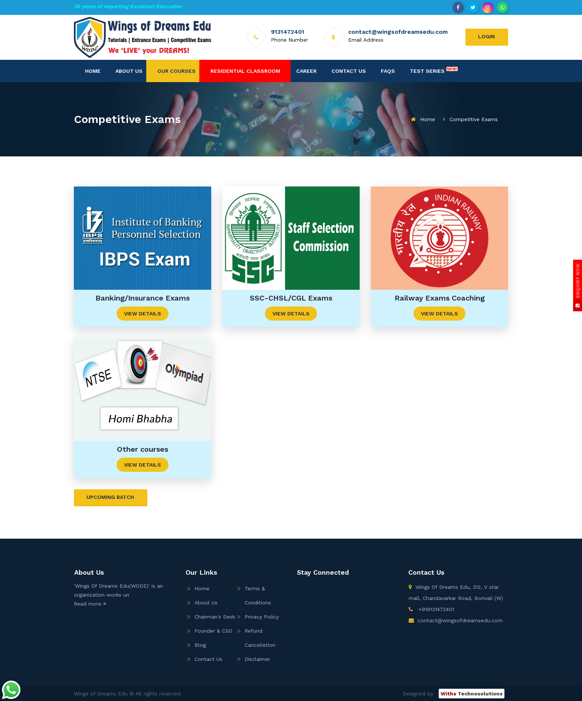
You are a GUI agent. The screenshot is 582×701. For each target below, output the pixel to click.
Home (93, 71)
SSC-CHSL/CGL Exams (291, 297)
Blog (200, 645)
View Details (142, 314)
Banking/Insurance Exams (142, 297)
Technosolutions (472, 694)
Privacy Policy (262, 617)
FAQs (388, 71)
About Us (129, 71)
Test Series (434, 69)
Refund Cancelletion (260, 638)
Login (486, 36)
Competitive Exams (473, 119)
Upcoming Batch (110, 497)
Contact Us (348, 71)
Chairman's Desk (214, 617)
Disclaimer (257, 659)
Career (306, 71)
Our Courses (176, 71)
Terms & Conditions (258, 595)
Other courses (142, 449)
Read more (90, 604)
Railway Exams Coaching (440, 297)
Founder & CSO (213, 631)
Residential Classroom (245, 71)
